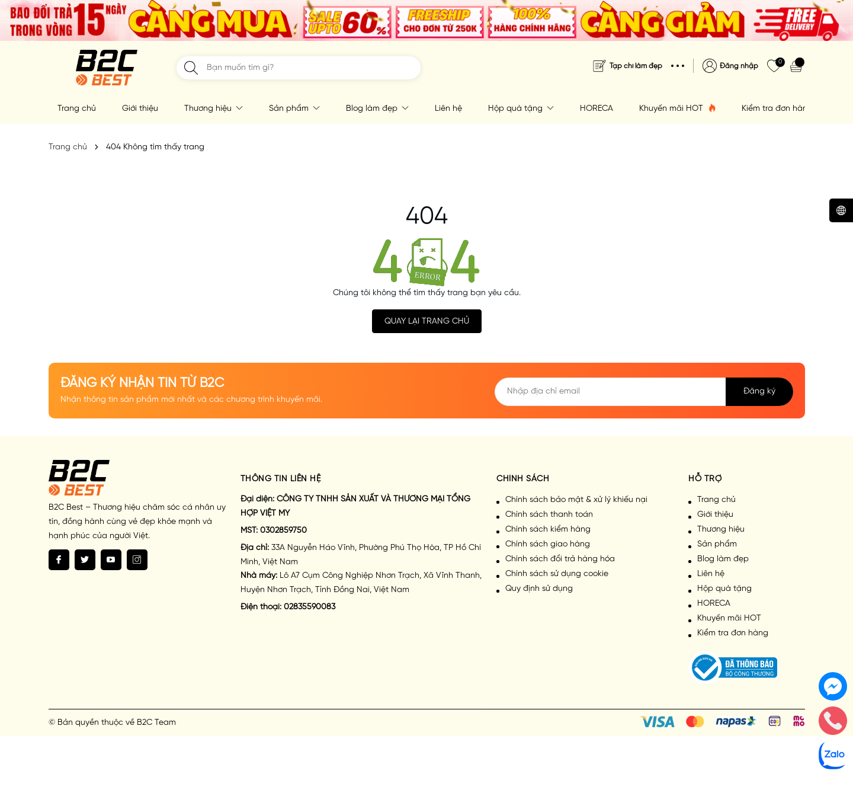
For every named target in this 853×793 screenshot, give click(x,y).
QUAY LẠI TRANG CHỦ (426, 321)
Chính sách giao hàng (547, 544)
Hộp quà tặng (521, 108)
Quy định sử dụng (539, 588)
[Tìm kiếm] (191, 67)
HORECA (596, 108)
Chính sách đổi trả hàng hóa (560, 559)
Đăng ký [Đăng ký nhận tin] (759, 391)
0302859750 (283, 530)
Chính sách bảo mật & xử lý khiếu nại (576, 499)
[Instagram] (137, 559)
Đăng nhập (739, 66)
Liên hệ (448, 108)
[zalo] (833, 755)
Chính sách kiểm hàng (548, 529)
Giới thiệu (140, 108)
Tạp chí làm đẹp (636, 66)
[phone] (833, 720)
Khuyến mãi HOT (677, 108)
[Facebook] (59, 559)
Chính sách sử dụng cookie (556, 574)
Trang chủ (76, 108)
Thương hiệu (213, 108)
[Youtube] (111, 559)
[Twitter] (85, 559)
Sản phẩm (294, 108)
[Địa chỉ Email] (644, 392)
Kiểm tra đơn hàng (777, 108)
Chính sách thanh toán (549, 514)
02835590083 (309, 607)
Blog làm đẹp (377, 108)
